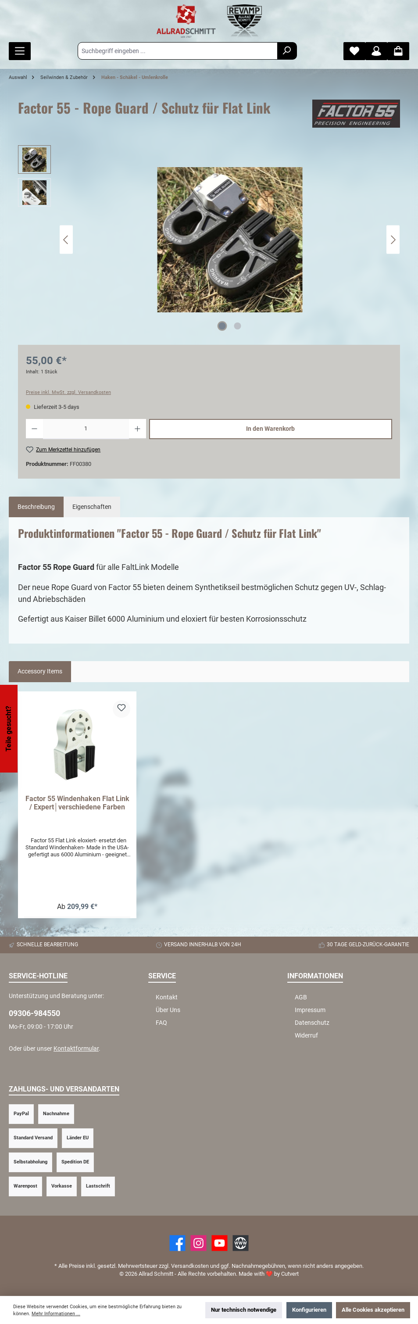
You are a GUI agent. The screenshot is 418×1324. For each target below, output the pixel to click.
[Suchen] (287, 51)
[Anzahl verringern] (34, 429)
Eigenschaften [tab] (91, 507)
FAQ (161, 1023)
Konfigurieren (309, 1309)
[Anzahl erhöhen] (137, 429)
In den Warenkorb (270, 429)
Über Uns (168, 1010)
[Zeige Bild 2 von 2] (237, 325)
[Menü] (20, 51)
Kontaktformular (76, 1048)
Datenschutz (312, 1023)
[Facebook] (177, 1243)
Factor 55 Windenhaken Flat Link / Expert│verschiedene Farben (77, 803)
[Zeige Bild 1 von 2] (221, 325)
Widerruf (306, 1035)
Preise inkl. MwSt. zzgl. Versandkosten (68, 392)
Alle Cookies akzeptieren (373, 1309)
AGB (301, 997)
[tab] (36, 507)
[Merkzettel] (354, 51)
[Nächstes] (393, 239)
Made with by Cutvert (269, 1273)
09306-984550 (34, 1013)
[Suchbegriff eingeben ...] (178, 51)
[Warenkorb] (398, 51)
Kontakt (167, 997)
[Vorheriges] (66, 239)
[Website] (240, 1243)
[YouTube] (219, 1243)
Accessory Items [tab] (40, 671)
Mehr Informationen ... (56, 1314)
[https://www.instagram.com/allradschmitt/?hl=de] (198, 1243)
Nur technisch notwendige (243, 1309)
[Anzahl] (86, 429)
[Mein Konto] (376, 51)
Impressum (310, 1010)
